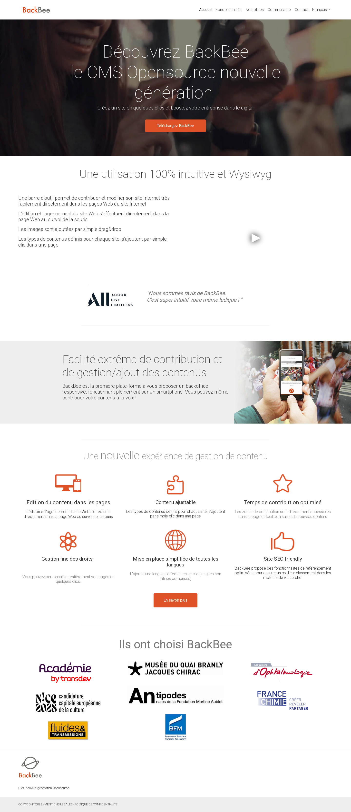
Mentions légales (58, 804)
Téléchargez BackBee (175, 125)
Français (320, 9)
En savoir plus (175, 600)
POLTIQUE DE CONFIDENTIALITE (96, 804)
